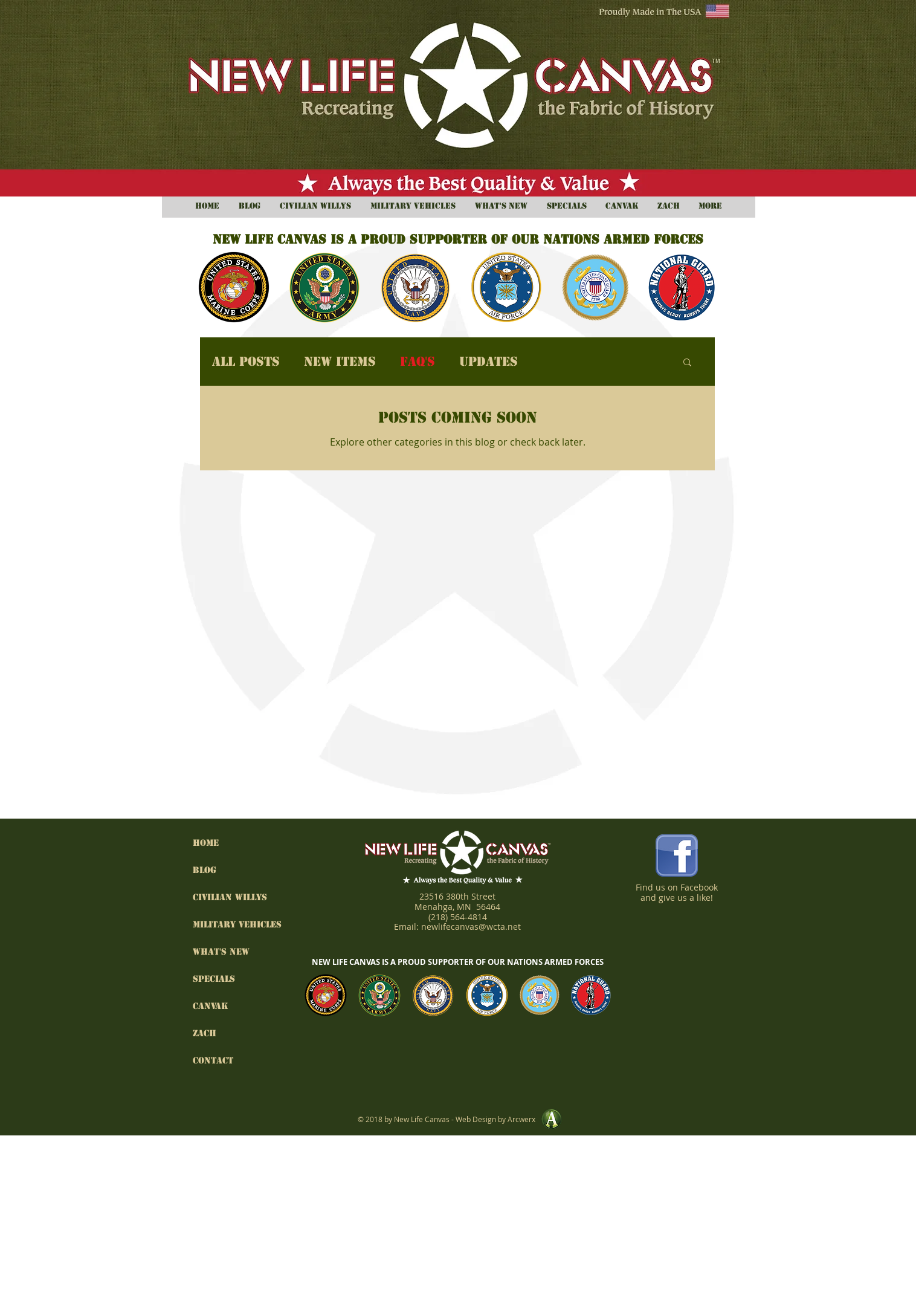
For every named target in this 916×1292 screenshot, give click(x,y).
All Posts (246, 361)
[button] (687, 363)
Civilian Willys (230, 897)
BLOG (204, 870)
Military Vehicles (232, 924)
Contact (213, 1060)
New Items (340, 361)
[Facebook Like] (676, 920)
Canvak (210, 1006)
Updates (488, 361)
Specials (214, 978)
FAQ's (417, 361)
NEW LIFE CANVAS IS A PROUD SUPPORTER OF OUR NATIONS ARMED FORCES (458, 961)
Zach (204, 1033)
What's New (221, 951)
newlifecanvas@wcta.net (471, 926)
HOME (206, 842)
